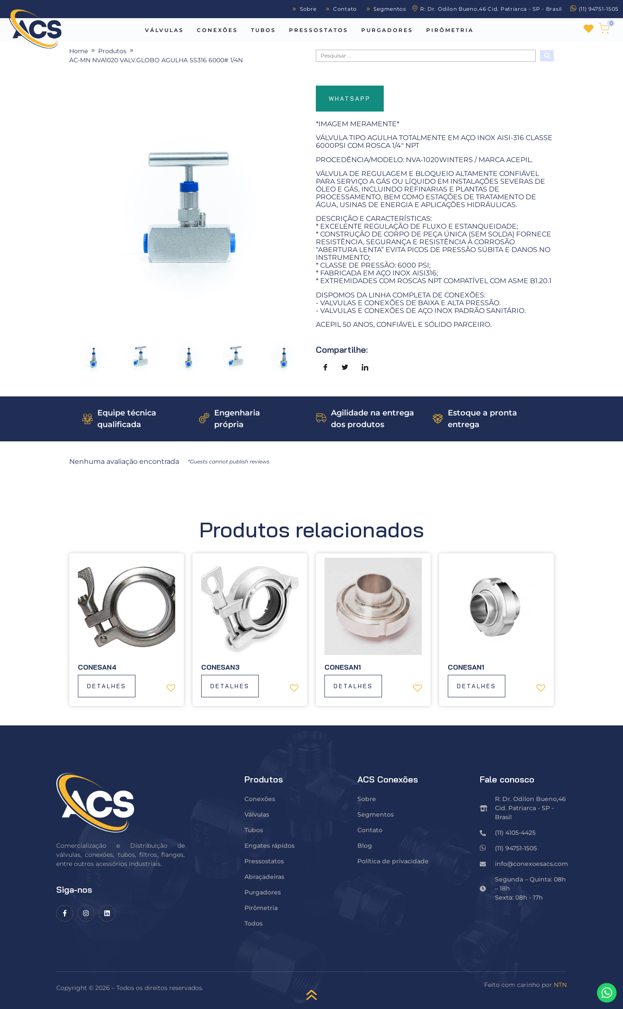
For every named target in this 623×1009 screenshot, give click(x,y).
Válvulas (164, 30)
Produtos (112, 51)
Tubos (263, 30)
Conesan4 (97, 667)
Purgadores (387, 30)
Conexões (217, 30)
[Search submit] (547, 55)
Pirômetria (450, 30)
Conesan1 (342, 667)
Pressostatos (318, 30)
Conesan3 (220, 667)
